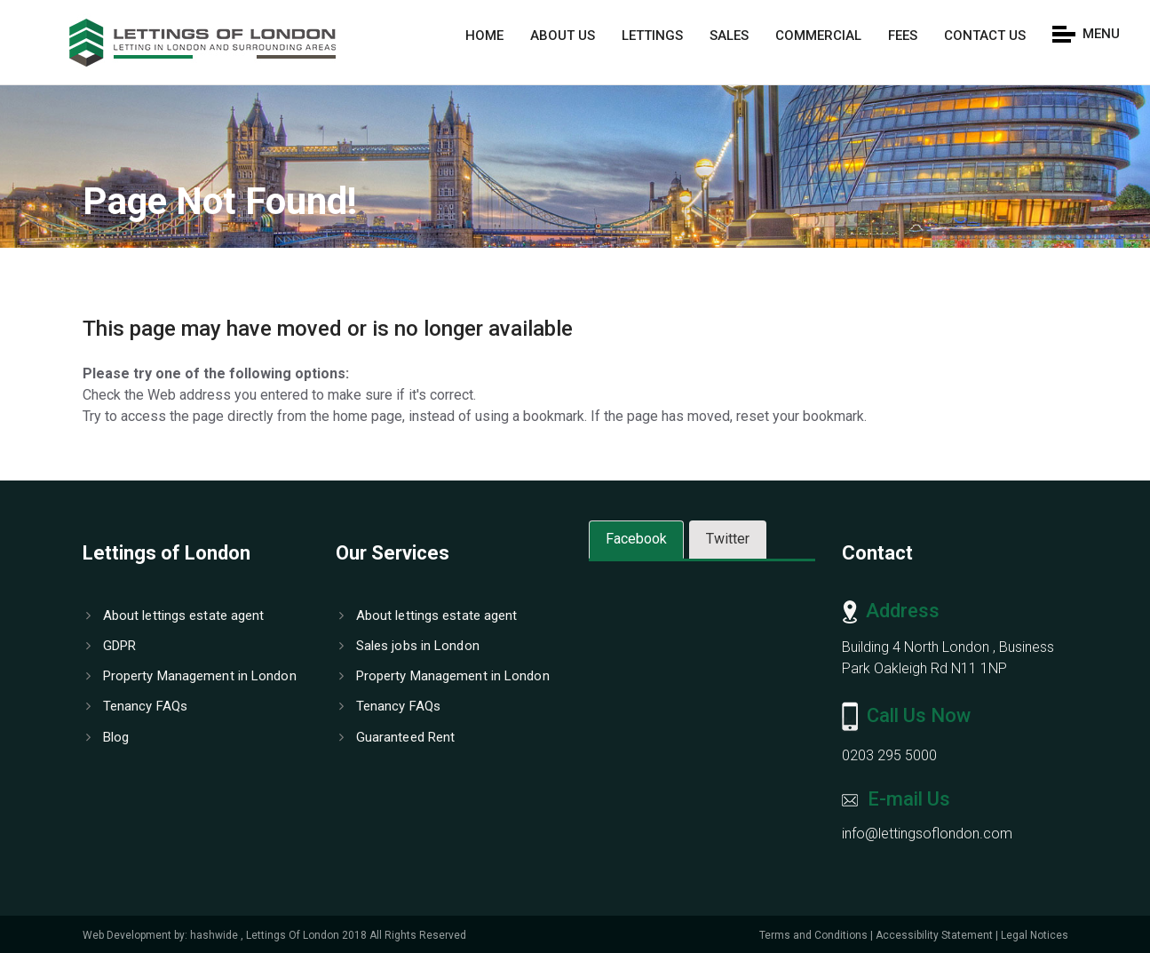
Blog (108, 737)
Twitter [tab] (727, 538)
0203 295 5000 (889, 755)
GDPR (111, 646)
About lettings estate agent (175, 615)
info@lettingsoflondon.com (927, 833)
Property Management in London (191, 676)
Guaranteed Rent (397, 737)
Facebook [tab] (636, 538)
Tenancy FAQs (136, 706)
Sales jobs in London (409, 646)
